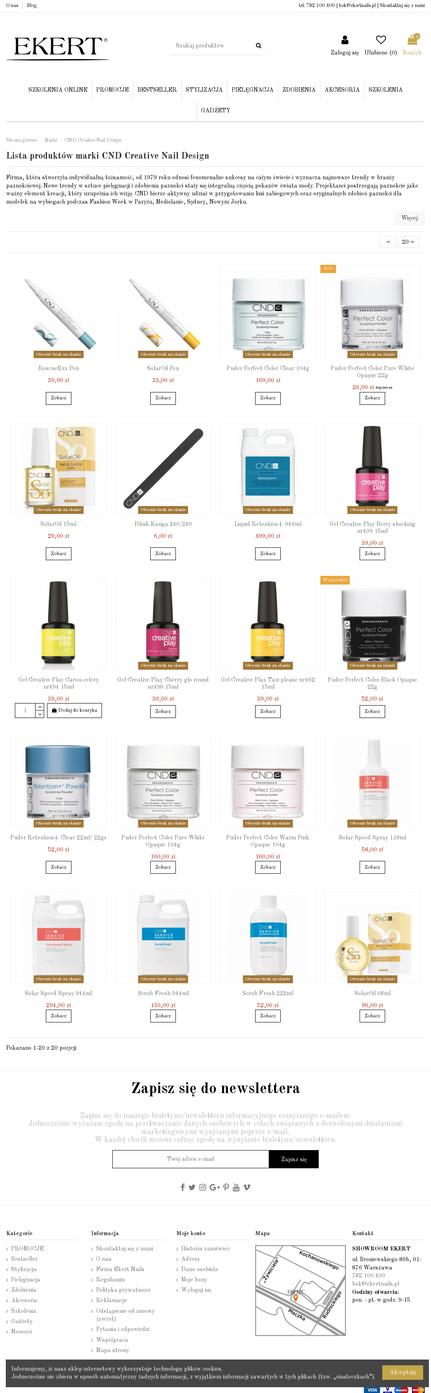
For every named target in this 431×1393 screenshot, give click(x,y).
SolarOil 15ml (58, 524)
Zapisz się (294, 1159)
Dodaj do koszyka (74, 710)
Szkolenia (23, 1311)
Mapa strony (112, 1350)
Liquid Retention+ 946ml (267, 524)
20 (408, 242)
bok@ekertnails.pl (357, 5)
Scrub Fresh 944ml (163, 993)
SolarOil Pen (163, 368)
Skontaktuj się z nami (402, 5)
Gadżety (22, 1321)
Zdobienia (23, 1290)
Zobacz (58, 398)
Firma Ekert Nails (120, 1269)
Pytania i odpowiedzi (122, 1329)
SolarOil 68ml (373, 993)
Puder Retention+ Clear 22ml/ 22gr (58, 838)
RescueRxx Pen (58, 368)
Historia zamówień (205, 1249)
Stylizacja (24, 1269)
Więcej (409, 218)
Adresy (190, 1259)
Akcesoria (24, 1300)
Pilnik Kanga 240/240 (163, 524)
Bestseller (24, 1259)
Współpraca (112, 1340)
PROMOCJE (27, 1249)
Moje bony (194, 1280)
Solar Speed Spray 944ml (58, 993)
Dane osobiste (199, 1269)
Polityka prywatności (123, 1290)
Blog (32, 5)
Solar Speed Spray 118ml (372, 838)
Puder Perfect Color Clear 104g (268, 368)
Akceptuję (403, 1372)
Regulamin (110, 1280)
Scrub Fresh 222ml (267, 993)
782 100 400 (320, 5)
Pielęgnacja (25, 1280)
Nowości (21, 1332)
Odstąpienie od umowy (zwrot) (125, 1315)
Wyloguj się (196, 1290)
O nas (12, 5)
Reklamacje (111, 1300)
